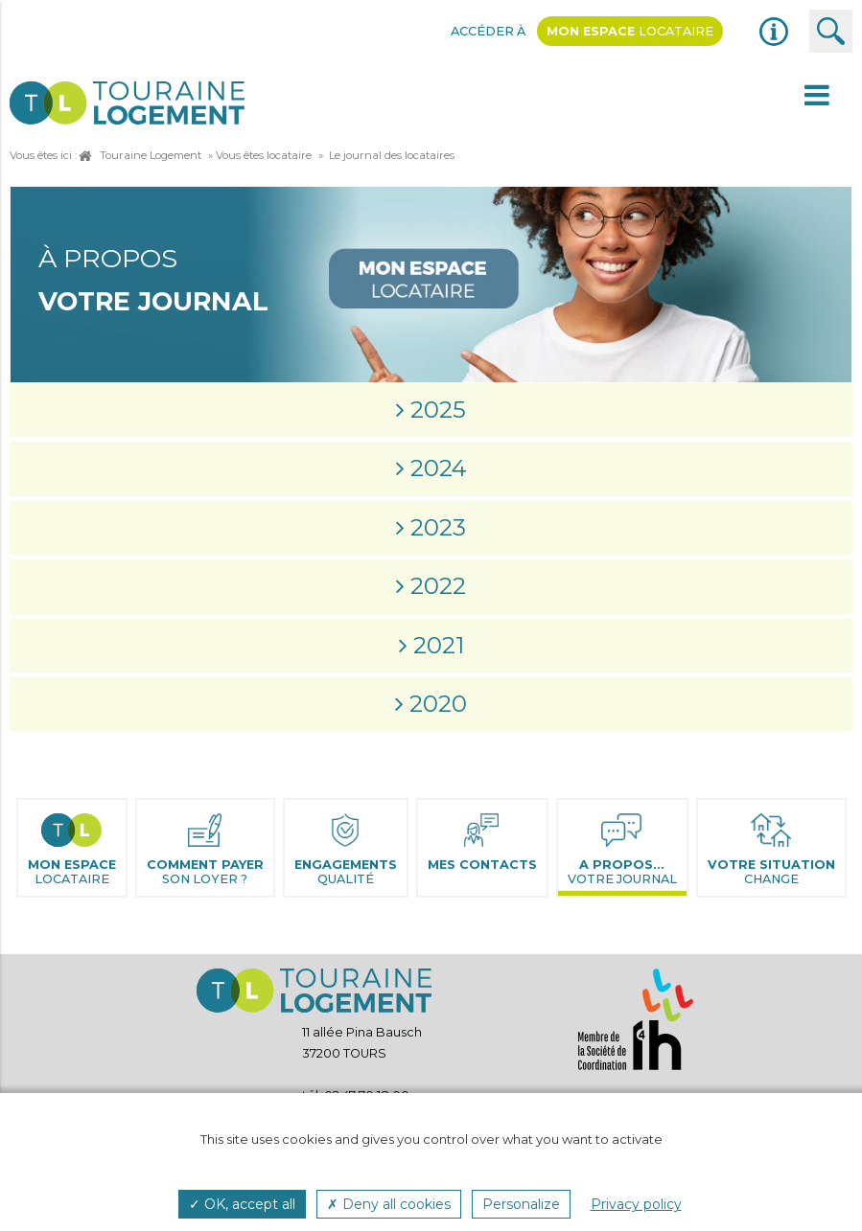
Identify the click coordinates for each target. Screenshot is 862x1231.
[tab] (431, 410)
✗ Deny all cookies (389, 1204)
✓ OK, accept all (242, 1204)
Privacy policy (636, 1204)
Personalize (521, 1204)
